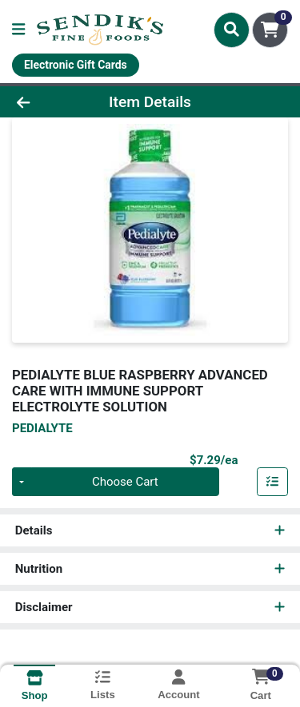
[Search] (231, 29)
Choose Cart (125, 482)
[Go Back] (46, 102)
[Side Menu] (18, 30)
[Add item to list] (273, 481)
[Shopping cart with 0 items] (270, 30)
